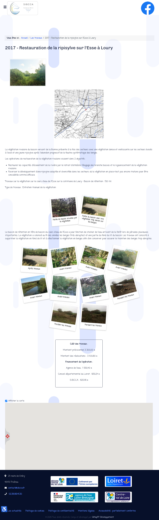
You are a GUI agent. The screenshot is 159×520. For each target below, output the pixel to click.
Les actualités (14, 511)
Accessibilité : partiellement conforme (117, 511)
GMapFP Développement (103, 517)
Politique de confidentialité (61, 511)
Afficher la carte (16, 401)
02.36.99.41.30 (15, 494)
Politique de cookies (34, 511)
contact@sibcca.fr (16, 488)
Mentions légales (86, 511)
